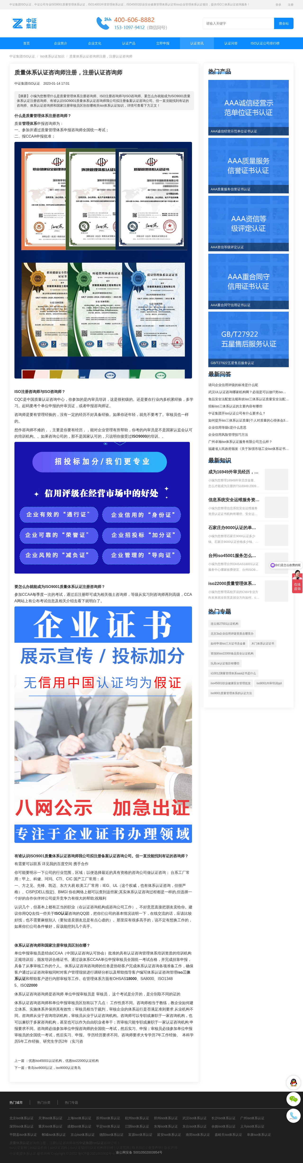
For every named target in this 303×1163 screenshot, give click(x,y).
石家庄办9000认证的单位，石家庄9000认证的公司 (232, 528)
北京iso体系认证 (21, 1118)
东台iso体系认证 (195, 1126)
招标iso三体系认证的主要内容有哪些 (235, 406)
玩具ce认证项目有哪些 (225, 663)
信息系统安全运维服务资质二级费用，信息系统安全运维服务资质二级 (233, 500)
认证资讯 (197, 43)
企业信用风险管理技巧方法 (228, 434)
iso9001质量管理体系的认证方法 (231, 693)
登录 (278, 4)
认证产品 (128, 43)
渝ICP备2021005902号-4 (96, 1153)
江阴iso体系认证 (137, 1126)
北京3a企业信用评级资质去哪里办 (232, 633)
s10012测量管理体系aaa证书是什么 (233, 673)
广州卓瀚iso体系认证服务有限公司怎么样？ (240, 442)
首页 (26, 43)
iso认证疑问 (79, 1148)
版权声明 (170, 1148)
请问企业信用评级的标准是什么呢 (233, 385)
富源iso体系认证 (140, 1135)
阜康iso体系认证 (259, 1135)
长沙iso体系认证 (223, 1118)
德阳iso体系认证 (111, 1135)
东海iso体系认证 (166, 1126)
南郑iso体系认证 (198, 1135)
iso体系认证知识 (52, 56)
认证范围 (122, 1148)
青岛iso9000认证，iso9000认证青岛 (54, 1068)
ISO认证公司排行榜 (265, 43)
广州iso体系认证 (252, 1118)
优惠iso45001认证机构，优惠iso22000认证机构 (64, 1061)
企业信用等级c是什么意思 (227, 427)
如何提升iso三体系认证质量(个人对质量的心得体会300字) (250, 420)
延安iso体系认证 (169, 1135)
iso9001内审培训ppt (269, 683)
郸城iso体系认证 (54, 1135)
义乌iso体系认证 (252, 1126)
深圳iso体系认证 (21, 1126)
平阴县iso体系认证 (23, 1135)
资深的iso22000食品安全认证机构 (232, 653)
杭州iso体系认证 (137, 1118)
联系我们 (138, 1148)
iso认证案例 (18, 1148)
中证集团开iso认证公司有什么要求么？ (237, 413)
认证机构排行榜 (101, 1148)
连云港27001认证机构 (224, 623)
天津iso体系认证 (50, 1118)
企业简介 (60, 43)
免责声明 (154, 1148)
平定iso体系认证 (108, 1126)
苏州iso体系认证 (108, 1118)
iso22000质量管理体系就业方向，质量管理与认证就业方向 (233, 584)
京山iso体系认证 (83, 1135)
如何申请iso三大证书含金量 (228, 643)
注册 (291, 4)
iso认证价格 (38, 1148)
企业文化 (94, 43)
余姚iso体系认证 (223, 1126)
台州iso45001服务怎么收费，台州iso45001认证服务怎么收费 (232, 556)
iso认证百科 (58, 1148)
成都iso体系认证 (79, 1126)
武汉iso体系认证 (195, 1118)
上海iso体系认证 (79, 1118)
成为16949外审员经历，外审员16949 (233, 472)
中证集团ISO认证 (22, 56)
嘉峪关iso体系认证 (228, 1135)
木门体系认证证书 (262, 643)
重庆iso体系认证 (50, 1126)
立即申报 (162, 43)
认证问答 (231, 43)
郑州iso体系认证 (166, 1118)
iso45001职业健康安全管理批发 (231, 683)
